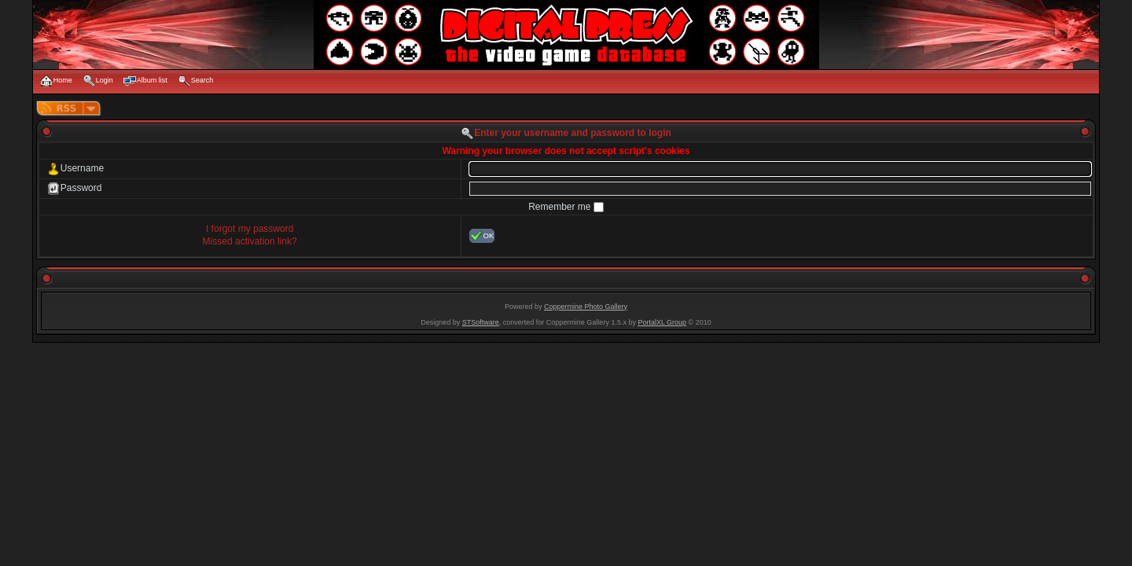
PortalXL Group (662, 322)
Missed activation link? (250, 241)
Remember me (561, 206)
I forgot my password (249, 228)
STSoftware (480, 322)
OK (482, 236)
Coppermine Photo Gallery (585, 307)
